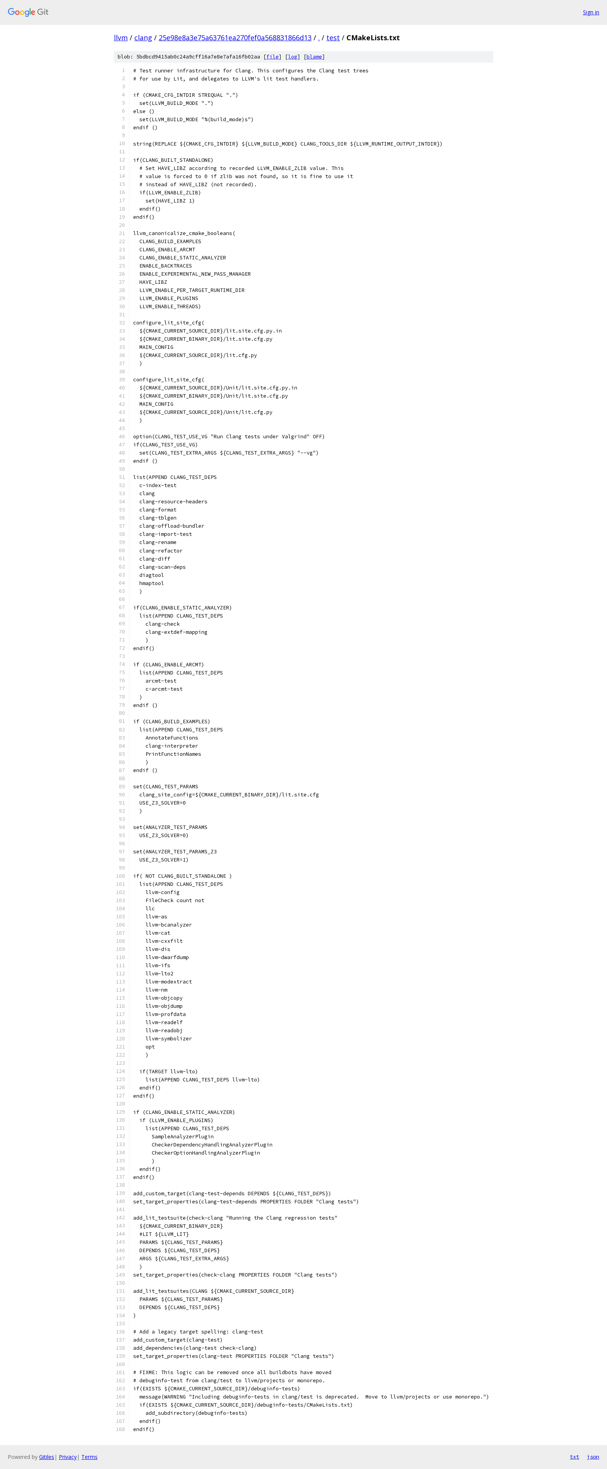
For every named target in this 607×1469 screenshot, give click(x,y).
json (593, 1456)
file (272, 56)
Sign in (591, 12)
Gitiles (46, 1456)
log (292, 56)
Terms (89, 1456)
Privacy (68, 1456)
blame (314, 56)
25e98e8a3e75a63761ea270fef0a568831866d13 (235, 37)
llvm (121, 37)
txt (574, 1456)
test (333, 37)
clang (143, 37)
